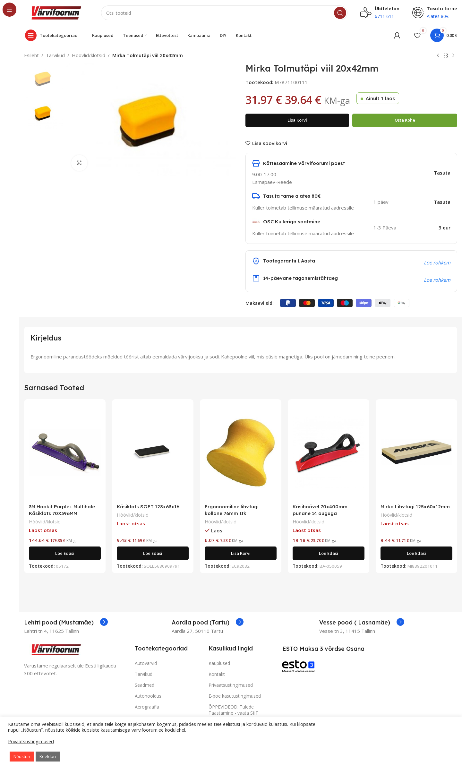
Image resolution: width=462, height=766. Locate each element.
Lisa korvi (297, 120)
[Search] (224, 12)
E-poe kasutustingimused (235, 696)
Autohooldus (148, 696)
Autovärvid (146, 663)
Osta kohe (405, 120)
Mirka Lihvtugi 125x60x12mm (415, 506)
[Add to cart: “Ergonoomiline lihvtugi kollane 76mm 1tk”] (241, 553)
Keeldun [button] (47, 756)
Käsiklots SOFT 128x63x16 (148, 506)
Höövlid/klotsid (88, 55)
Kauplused (219, 663)
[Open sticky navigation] (53, 35)
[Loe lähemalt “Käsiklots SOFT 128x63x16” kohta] (153, 553)
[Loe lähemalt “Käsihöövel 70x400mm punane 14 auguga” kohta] (328, 553)
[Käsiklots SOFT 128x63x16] (153, 452)
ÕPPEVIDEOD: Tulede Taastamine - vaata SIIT (233, 710)
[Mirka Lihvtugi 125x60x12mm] (416, 452)
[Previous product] (438, 56)
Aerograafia (147, 707)
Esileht (31, 55)
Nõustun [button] (21, 756)
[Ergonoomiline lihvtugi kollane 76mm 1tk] (241, 452)
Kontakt (217, 674)
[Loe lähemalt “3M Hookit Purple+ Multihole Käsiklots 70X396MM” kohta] (65, 553)
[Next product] (453, 56)
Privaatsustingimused (231, 685)
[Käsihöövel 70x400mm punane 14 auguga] (328, 452)
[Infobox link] (66, 622)
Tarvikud (55, 55)
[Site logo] (56, 12)
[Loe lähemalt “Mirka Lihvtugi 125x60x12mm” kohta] (416, 553)
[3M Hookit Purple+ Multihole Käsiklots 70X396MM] (65, 452)
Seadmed (144, 685)
